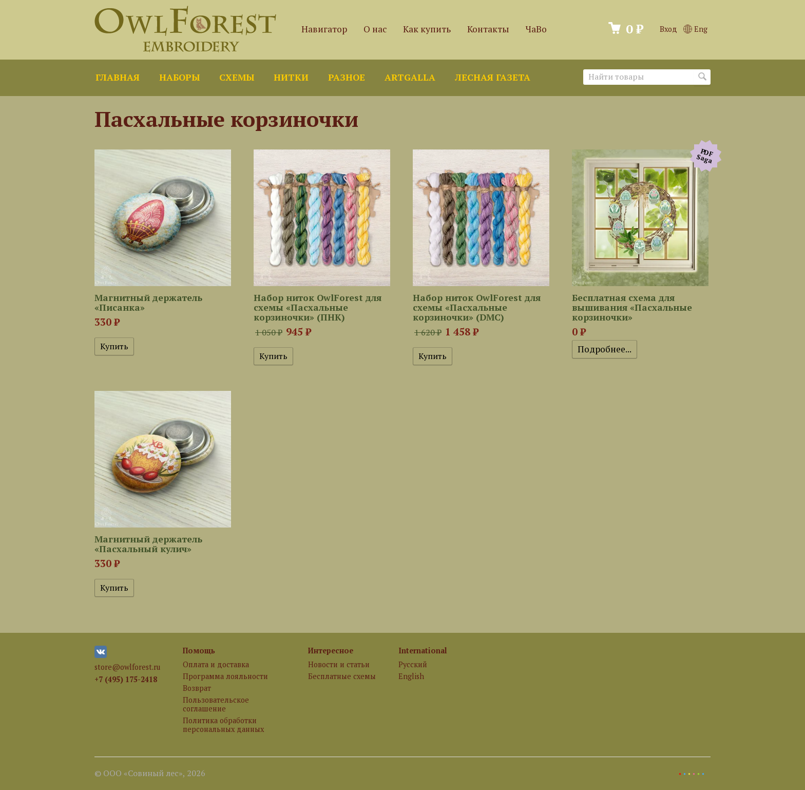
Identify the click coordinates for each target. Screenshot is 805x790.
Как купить (427, 29)
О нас (375, 29)
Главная (117, 77)
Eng (695, 29)
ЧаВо (536, 29)
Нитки (291, 77)
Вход (668, 29)
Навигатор (324, 29)
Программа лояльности (225, 676)
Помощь (199, 650)
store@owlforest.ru (127, 667)
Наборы (179, 77)
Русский (412, 664)
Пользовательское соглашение (216, 704)
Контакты (488, 29)
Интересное (330, 650)
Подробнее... (604, 349)
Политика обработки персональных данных (223, 725)
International (422, 650)
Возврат (197, 688)
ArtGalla (410, 77)
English (411, 676)
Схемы (236, 77)
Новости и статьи (339, 664)
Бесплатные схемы (342, 676)
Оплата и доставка (216, 664)
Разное (346, 77)
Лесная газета (492, 77)
